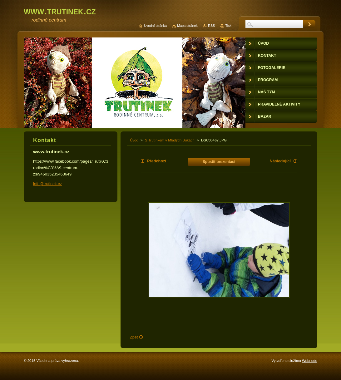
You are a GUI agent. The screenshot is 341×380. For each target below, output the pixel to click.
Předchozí (156, 161)
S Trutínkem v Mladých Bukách (170, 140)
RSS (211, 25)
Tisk (228, 25)
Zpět (134, 337)
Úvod (134, 140)
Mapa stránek (187, 25)
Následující (280, 161)
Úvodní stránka (155, 25)
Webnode (309, 361)
